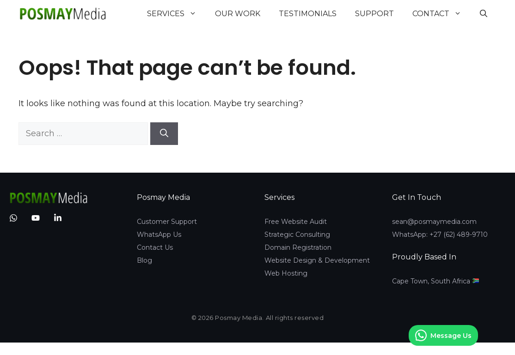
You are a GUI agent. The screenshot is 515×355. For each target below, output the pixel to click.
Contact (441, 14)
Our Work (237, 13)
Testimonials (308, 13)
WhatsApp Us (159, 234)
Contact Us (155, 247)
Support (374, 13)
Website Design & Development (317, 260)
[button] (484, 14)
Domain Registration (297, 247)
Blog (144, 260)
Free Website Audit (295, 221)
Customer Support (167, 221)
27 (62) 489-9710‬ (461, 234)
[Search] (164, 133)
